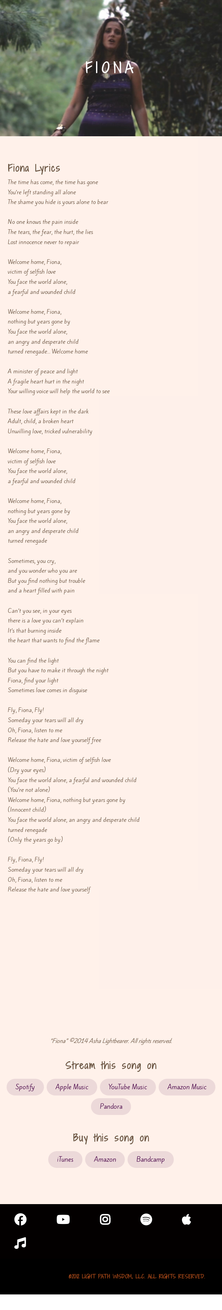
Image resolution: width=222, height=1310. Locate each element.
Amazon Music (187, 1087)
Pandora (111, 1106)
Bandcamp (150, 1159)
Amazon (105, 1159)
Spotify (25, 1087)
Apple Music (72, 1087)
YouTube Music (127, 1087)
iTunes (65, 1159)
